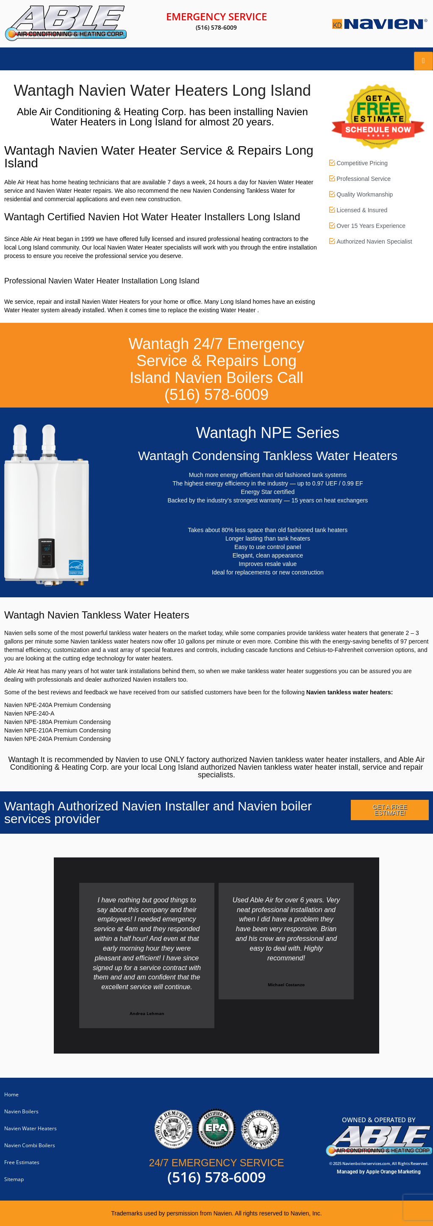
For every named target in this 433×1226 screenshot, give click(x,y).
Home (11, 1094)
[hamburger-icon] (423, 61)
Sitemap (14, 1179)
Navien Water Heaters (30, 1128)
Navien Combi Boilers (29, 1145)
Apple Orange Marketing (393, 1172)
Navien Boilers (21, 1111)
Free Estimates (21, 1162)
